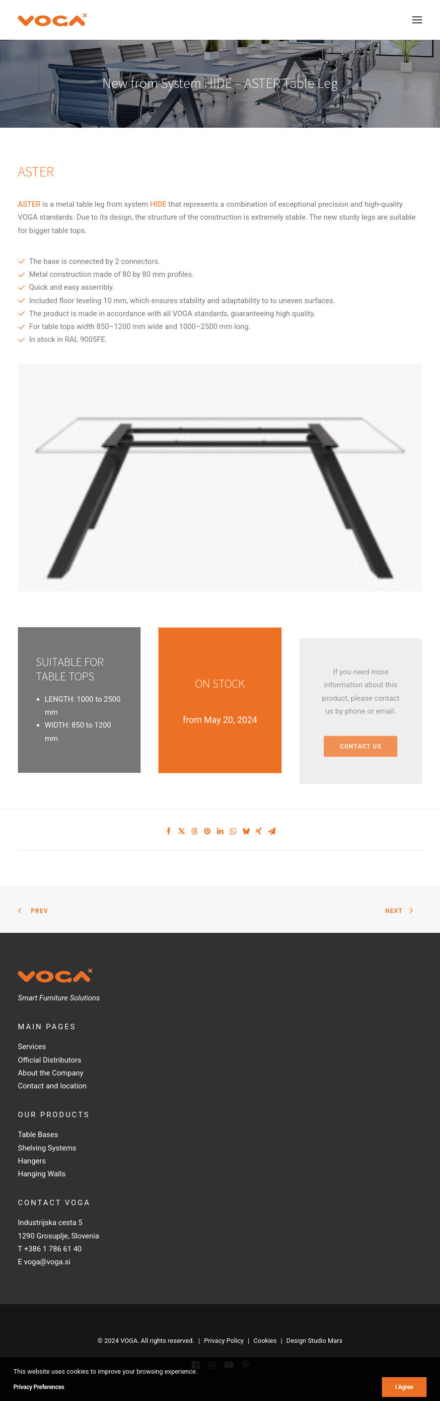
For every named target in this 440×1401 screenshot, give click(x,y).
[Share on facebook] (168, 831)
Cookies (265, 1340)
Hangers (32, 1160)
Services (32, 1046)
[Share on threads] (194, 831)
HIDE (158, 204)
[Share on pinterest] (207, 831)
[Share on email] (272, 831)
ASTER (29, 204)
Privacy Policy (224, 1340)
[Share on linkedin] (220, 831)
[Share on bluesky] (246, 831)
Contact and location (52, 1085)
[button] (417, 20)
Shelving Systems (47, 1148)
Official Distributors (49, 1060)
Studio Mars (325, 1340)
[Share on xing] (259, 831)
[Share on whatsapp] (233, 831)
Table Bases (38, 1134)
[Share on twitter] (181, 831)
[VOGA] (52, 19)
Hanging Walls (42, 1173)
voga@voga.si (47, 1261)
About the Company (50, 1073)
